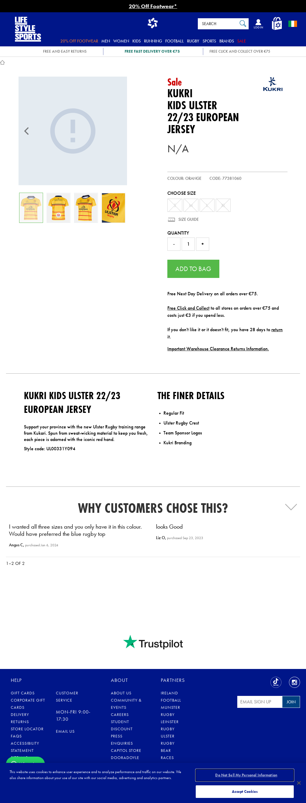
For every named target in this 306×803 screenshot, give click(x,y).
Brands (226, 41)
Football (174, 41)
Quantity (178, 233)
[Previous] (27, 131)
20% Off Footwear (79, 41)
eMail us (65, 731)
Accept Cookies (245, 790)
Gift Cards (23, 693)
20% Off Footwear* (153, 6)
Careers (120, 714)
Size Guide (188, 219)
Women (121, 41)
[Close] (299, 782)
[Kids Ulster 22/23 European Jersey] (73, 131)
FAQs (16, 736)
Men (105, 41)
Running (153, 41)
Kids (136, 41)
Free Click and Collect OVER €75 (239, 51)
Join (291, 702)
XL (223, 205)
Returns (20, 721)
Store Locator (27, 728)
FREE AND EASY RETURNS (65, 51)
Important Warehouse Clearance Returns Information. (218, 349)
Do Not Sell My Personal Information (246, 775)
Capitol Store (126, 750)
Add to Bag (193, 268)
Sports (209, 41)
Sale (241, 41)
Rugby (193, 41)
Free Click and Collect (188, 308)
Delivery (20, 714)
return (277, 329)
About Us (121, 693)
